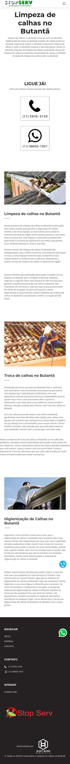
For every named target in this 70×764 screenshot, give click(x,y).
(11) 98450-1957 (15, 671)
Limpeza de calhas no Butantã (51, 756)
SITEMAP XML (10, 692)
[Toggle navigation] (64, 3)
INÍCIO (7, 636)
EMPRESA (8, 641)
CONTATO (9, 646)
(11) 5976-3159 (15, 666)
